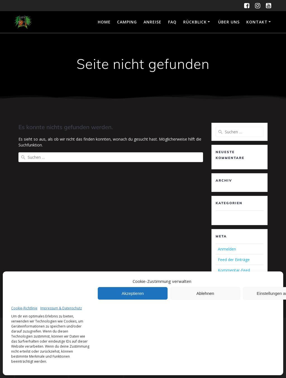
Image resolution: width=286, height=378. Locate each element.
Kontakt (257, 22)
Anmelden (227, 249)
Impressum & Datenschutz (61, 308)
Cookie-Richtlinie (24, 308)
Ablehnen (205, 293)
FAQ (172, 22)
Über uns (229, 22)
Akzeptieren (132, 293)
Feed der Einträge (234, 259)
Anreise (152, 22)
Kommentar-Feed (234, 270)
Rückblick (195, 22)
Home (104, 22)
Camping (127, 22)
